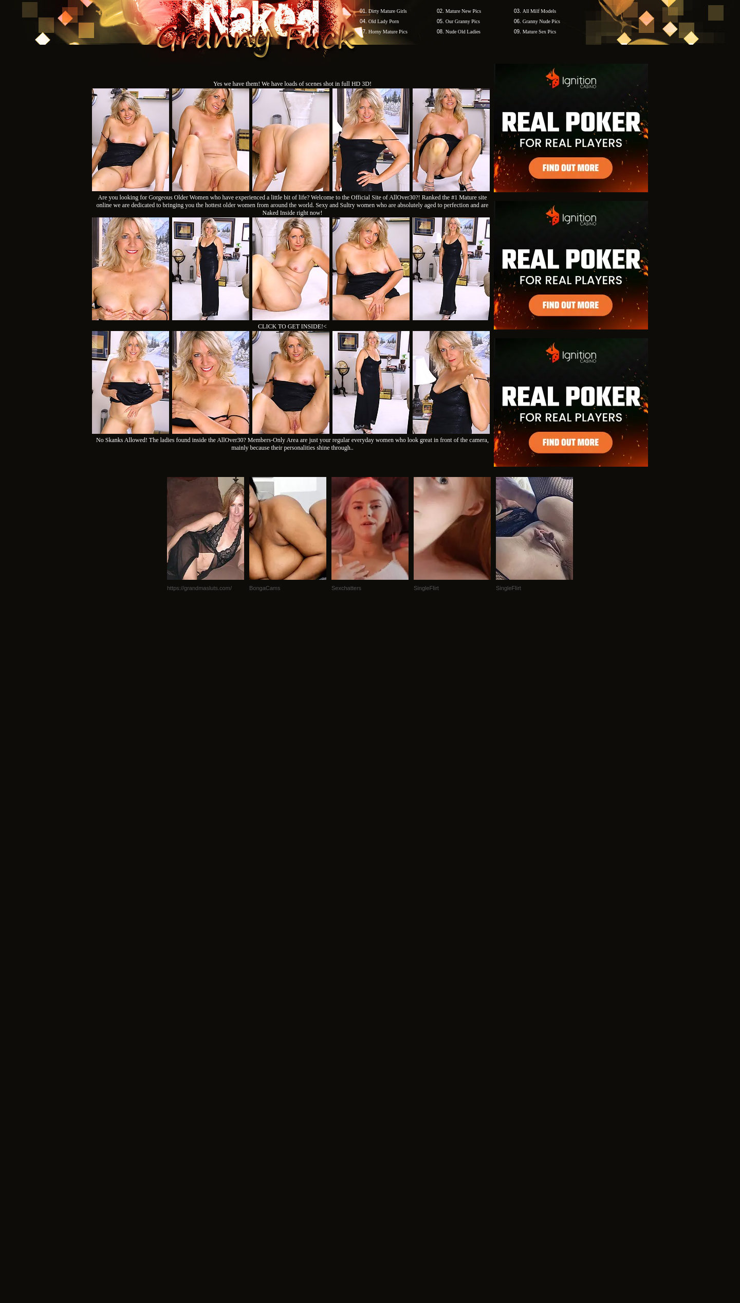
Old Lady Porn (383, 21)
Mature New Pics (463, 11)
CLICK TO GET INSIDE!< (292, 326)
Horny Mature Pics (388, 31)
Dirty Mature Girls (387, 11)
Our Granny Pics (463, 21)
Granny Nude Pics (541, 21)
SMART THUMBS (388, 1107)
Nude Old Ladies (463, 31)
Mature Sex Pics (540, 31)
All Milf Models (540, 11)
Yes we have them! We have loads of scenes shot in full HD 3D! (292, 83)
